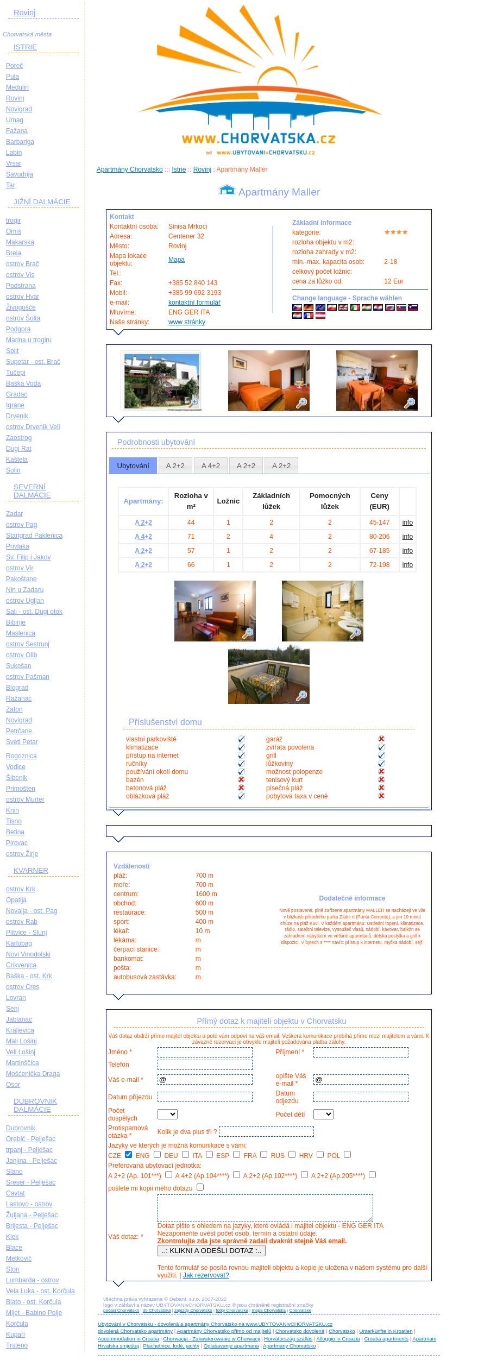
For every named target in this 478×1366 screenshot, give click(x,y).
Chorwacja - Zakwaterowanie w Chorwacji (211, 1343)
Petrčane (19, 731)
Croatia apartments (386, 1343)
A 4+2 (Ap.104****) (207, 1176)
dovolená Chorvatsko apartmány (135, 1336)
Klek (12, 1237)
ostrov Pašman (27, 677)
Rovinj (24, 12)
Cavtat (15, 1193)
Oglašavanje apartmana (231, 1351)
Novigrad (19, 109)
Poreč (14, 66)
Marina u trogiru (29, 340)
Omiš (13, 231)
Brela (13, 253)
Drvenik (17, 416)
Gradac (16, 394)
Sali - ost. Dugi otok (34, 611)
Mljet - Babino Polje (34, 1313)
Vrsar (13, 163)
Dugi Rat (19, 448)
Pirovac (17, 843)
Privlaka (17, 546)
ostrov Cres (22, 987)
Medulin (17, 87)
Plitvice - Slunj (26, 932)
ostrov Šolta (23, 318)
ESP (228, 1156)
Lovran (16, 998)
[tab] (133, 465)
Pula (12, 76)
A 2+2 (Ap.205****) (343, 1176)
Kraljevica (20, 1030)
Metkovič (19, 1258)
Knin (12, 810)
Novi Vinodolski (28, 954)
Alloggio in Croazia (338, 1343)
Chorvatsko (342, 1336)
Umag (14, 120)
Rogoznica (21, 756)
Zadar (14, 514)
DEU (176, 1156)
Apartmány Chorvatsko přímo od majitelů (224, 1336)
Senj (12, 1008)
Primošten (20, 788)
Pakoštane (21, 579)
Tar (10, 185)
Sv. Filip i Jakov (28, 557)
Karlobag (19, 943)
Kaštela (17, 459)
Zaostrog (19, 438)
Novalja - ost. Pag (32, 911)
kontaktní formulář (194, 302)
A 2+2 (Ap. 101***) (140, 1176)
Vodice (16, 767)
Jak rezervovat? (204, 1280)
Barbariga (20, 142)
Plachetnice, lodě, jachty (171, 1351)
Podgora (18, 329)
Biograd (17, 687)
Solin (13, 470)
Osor (13, 1084)
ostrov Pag (21, 524)
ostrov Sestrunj (27, 644)
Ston (13, 1269)
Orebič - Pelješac (30, 1139)
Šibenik (16, 778)
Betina (15, 832)
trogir (13, 220)
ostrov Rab (21, 922)
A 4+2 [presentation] (211, 466)
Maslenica (20, 633)
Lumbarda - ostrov (32, 1280)
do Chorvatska (157, 1315)
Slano (14, 1171)
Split (12, 351)
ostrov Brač (22, 264)
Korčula (17, 1323)
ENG (148, 1156)
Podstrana (21, 285)
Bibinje (16, 622)
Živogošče (21, 307)
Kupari (15, 1334)
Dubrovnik (20, 1128)
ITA (202, 1156)
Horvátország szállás (288, 1343)
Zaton (14, 709)
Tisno (14, 821)
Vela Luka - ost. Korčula (40, 1291)
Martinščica (22, 1063)
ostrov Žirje (22, 854)
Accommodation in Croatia (128, 1343)
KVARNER (31, 870)
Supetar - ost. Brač (33, 362)
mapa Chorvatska (268, 1315)
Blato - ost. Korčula (33, 1302)
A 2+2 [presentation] (175, 466)
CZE (120, 1156)
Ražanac (19, 698)
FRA (256, 1156)
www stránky (186, 322)
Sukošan (19, 666)
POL (339, 1156)
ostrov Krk (20, 889)
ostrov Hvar (22, 296)
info (407, 522)
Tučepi (16, 372)
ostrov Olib (21, 655)
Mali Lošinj (21, 1041)
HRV (311, 1156)
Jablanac (19, 1019)
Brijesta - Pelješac (32, 1226)
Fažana (17, 131)
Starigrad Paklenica (34, 535)
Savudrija (19, 174)
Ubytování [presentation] (133, 466)
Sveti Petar (22, 742)
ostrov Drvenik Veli (33, 427)
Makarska (20, 242)
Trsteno (17, 1345)
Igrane (15, 405)
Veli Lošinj (20, 1052)
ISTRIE (25, 47)
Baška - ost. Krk (29, 976)
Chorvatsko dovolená (299, 1336)
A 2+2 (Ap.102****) (275, 1176)
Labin (14, 152)
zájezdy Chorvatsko (193, 1315)
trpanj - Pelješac (29, 1150)
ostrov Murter (25, 799)
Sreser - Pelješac (30, 1182)
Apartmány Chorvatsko (130, 169)
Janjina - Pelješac (31, 1160)
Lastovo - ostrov (29, 1204)
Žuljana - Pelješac (32, 1215)
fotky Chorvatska (232, 1315)
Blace (14, 1247)
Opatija (16, 900)
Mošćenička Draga (33, 1074)
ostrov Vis (20, 275)
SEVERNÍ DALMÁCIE (32, 491)
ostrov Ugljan (25, 601)
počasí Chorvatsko (121, 1315)
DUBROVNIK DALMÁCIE (35, 1105)
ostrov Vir (19, 568)
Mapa (176, 259)
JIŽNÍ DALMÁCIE (42, 202)
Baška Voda (23, 383)
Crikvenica (21, 965)
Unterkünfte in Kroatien (385, 1336)
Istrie (179, 169)
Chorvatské (300, 1315)
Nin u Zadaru (24, 590)
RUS (283, 1156)
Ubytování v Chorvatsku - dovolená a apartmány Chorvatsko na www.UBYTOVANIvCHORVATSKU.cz (215, 1329)
